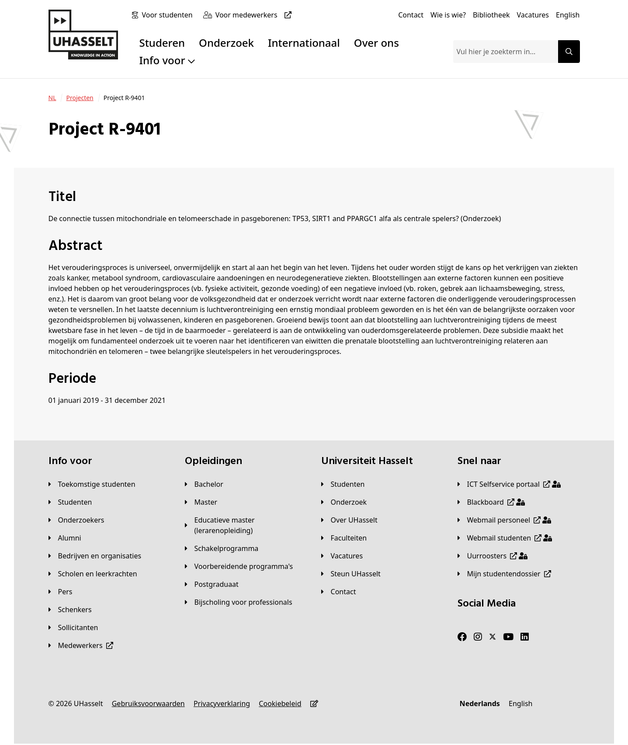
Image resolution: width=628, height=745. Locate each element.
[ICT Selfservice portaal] (509, 484)
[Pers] (61, 591)
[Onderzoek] (344, 502)
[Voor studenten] (169, 15)
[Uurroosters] (493, 556)
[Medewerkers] (81, 645)
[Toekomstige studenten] (92, 484)
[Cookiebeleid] (280, 703)
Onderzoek (226, 42)
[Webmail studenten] (505, 538)
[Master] (201, 502)
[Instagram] (478, 637)
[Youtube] (508, 637)
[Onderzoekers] (76, 520)
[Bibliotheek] (491, 15)
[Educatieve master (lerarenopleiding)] (246, 525)
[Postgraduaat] (212, 584)
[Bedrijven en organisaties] (95, 556)
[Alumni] (65, 538)
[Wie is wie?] (448, 15)
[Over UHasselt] (349, 520)
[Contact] (410, 15)
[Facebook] (462, 637)
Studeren (162, 42)
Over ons (376, 42)
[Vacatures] (533, 15)
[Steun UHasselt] (351, 573)
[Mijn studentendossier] (504, 573)
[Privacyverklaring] (222, 703)
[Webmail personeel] (505, 520)
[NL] (52, 98)
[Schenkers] (70, 609)
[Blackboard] (491, 502)
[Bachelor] (204, 484)
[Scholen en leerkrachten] (93, 573)
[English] (567, 15)
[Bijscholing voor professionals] (238, 602)
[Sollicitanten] (73, 627)
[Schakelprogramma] (222, 548)
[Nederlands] (480, 703)
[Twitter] (492, 637)
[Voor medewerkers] (255, 15)
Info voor (166, 60)
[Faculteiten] (344, 538)
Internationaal (304, 42)
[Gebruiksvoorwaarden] (148, 703)
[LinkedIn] (524, 637)
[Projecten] (79, 98)
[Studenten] (70, 502)
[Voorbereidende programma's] (239, 566)
